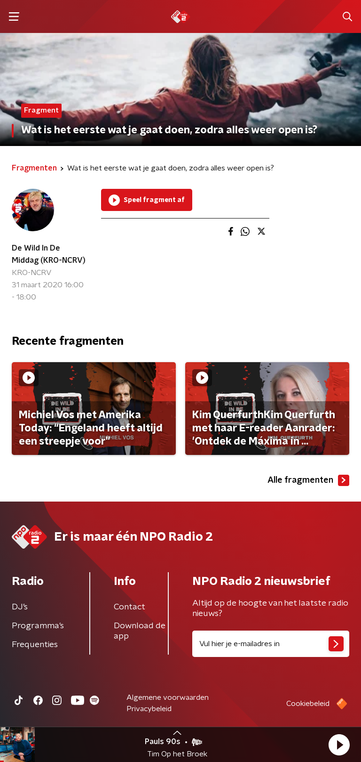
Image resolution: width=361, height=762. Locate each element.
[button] (339, 745)
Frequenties (35, 644)
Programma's (38, 626)
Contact (129, 607)
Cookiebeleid (308, 703)
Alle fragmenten (308, 480)
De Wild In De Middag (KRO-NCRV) (49, 254)
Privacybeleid (149, 709)
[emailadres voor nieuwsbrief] (270, 644)
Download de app (139, 631)
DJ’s (20, 607)
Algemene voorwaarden (167, 697)
